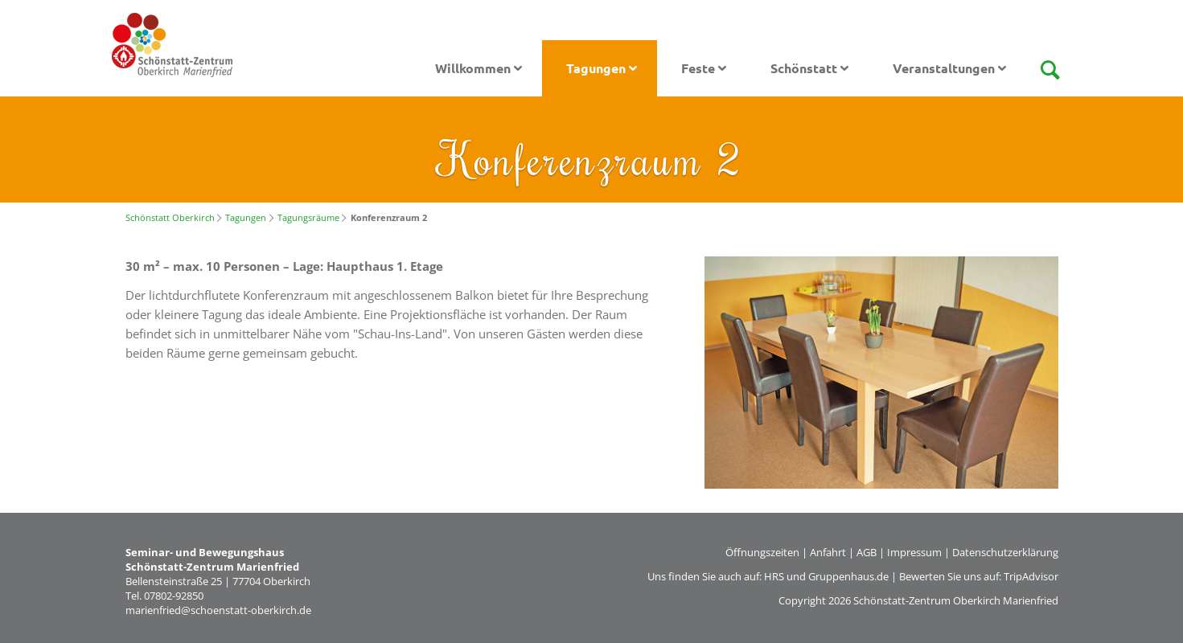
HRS (774, 576)
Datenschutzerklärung (1005, 552)
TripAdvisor (1031, 576)
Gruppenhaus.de (848, 576)
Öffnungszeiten (762, 552)
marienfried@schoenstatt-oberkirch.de (218, 610)
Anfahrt (828, 552)
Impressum (914, 552)
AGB (866, 552)
